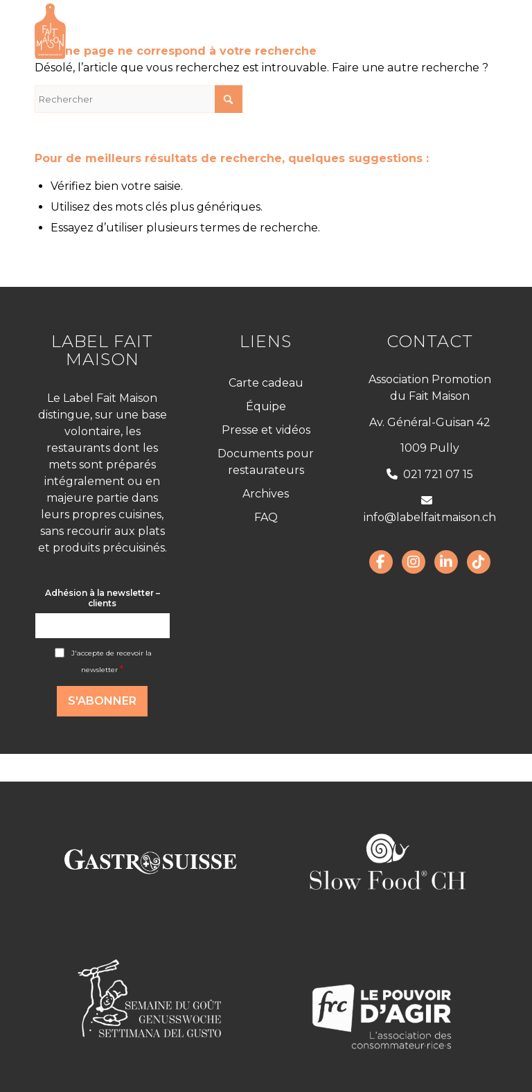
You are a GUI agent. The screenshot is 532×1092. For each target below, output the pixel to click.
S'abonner (102, 700)
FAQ (266, 517)
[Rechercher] (138, 99)
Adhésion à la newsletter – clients (102, 598)
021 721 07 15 (430, 474)
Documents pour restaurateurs (266, 462)
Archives (265, 493)
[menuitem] (478, 31)
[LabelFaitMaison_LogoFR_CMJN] (50, 31)
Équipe (266, 406)
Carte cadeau (266, 382)
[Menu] (478, 31)
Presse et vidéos (266, 430)
